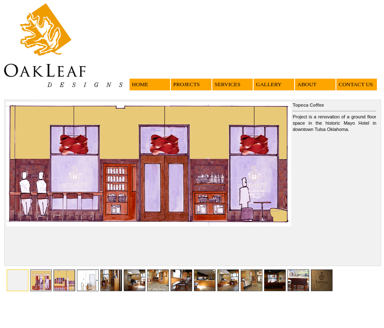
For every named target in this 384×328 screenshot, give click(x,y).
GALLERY (269, 84)
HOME (140, 84)
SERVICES (228, 84)
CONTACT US (356, 84)
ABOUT (307, 84)
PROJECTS (186, 84)
